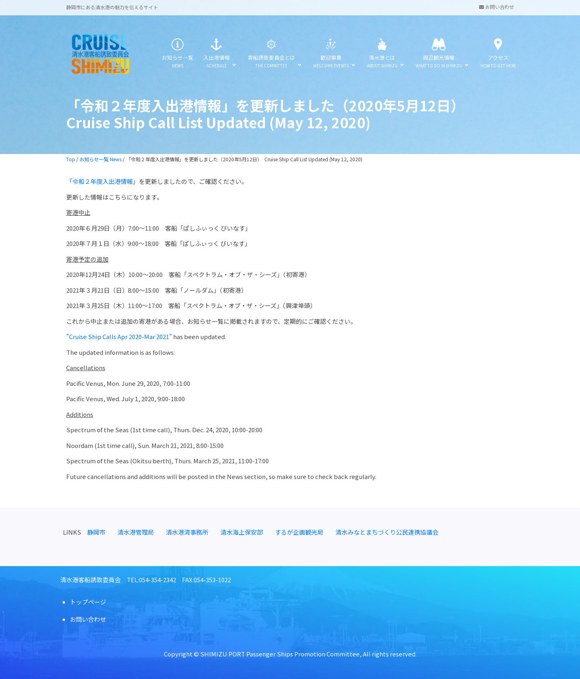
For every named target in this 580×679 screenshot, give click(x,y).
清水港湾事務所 (187, 532)
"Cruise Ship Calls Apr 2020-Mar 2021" (119, 336)
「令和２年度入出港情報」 (102, 181)
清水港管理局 (135, 532)
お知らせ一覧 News (100, 159)
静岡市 (96, 532)
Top (70, 159)
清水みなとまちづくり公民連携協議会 (386, 532)
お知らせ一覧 (177, 53)
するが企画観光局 (299, 532)
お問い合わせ (496, 6)
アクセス (498, 53)
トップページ (88, 602)
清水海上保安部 (241, 532)
